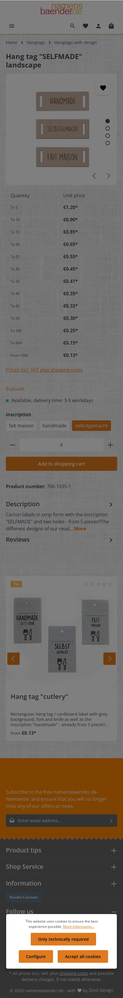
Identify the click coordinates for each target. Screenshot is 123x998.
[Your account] (98, 26)
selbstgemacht (91, 425)
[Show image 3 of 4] (107, 136)
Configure (36, 956)
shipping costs (73, 973)
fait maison (21, 425)
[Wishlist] (85, 26)
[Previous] (94, 176)
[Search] (72, 26)
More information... (78, 926)
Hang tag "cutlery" (39, 696)
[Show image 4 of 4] (107, 143)
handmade (54, 425)
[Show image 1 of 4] (107, 121)
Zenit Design (101, 990)
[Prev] (13, 659)
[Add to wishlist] (103, 88)
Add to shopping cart (61, 464)
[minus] (12, 445)
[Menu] (12, 26)
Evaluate (15, 388)
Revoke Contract (24, 897)
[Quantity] (61, 445)
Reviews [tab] (60, 539)
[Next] (108, 176)
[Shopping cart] (111, 26)
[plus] (110, 445)
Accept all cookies (83, 956)
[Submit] (111, 820)
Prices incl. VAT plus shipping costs (44, 370)
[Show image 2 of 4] (107, 128)
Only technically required (63, 939)
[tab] (60, 516)
